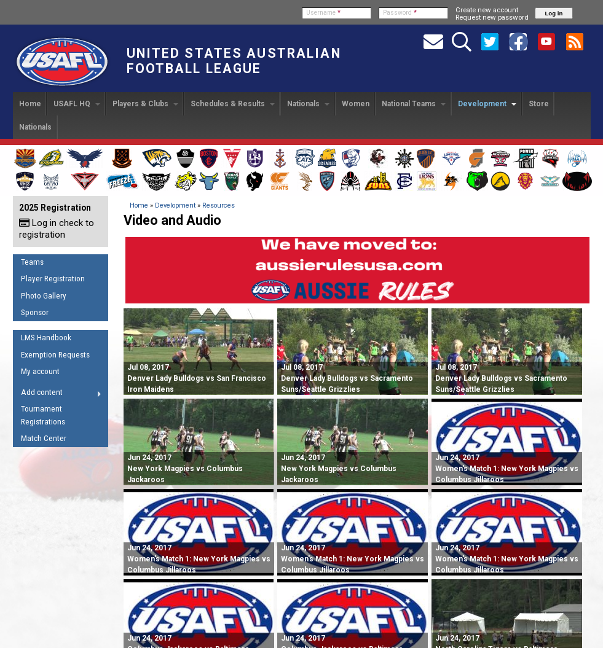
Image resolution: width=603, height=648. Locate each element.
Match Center (43, 438)
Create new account (486, 10)
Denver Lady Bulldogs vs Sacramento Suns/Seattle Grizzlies (347, 378)
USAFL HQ (76, 104)
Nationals (308, 104)
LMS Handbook (46, 337)
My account (40, 371)
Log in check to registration (56, 228)
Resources (218, 205)
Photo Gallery (43, 295)
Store (539, 104)
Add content (57, 394)
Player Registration (53, 278)
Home (30, 104)
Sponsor (35, 312)
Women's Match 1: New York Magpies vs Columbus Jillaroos (506, 468)
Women (355, 104)
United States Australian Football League (234, 60)
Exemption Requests (55, 354)
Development (487, 104)
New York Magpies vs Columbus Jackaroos (185, 468)
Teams (32, 262)
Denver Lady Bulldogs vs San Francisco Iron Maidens (196, 378)
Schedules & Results (233, 104)
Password (400, 12)
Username (323, 12)
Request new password (492, 17)
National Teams (414, 104)
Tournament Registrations (43, 415)
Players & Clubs (145, 104)
